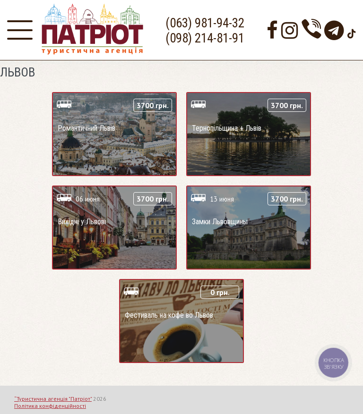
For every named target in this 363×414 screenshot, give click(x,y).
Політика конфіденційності (50, 405)
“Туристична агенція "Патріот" (53, 398)
